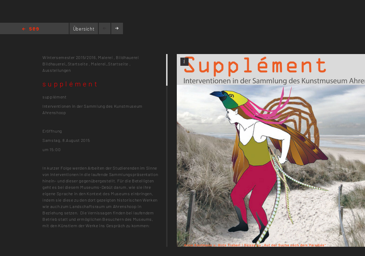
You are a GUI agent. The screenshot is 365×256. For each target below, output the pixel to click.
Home (30, 29)
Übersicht (84, 29)
